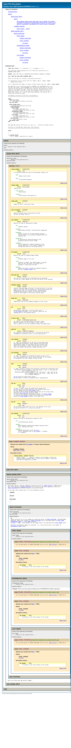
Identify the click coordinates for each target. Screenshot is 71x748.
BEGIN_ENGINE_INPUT (17, 31)
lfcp (37, 24)
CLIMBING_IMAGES (19, 26)
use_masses (25, 24)
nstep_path (35, 21)
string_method (20, 21)
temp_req (42, 22)
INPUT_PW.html (48, 528)
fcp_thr (46, 24)
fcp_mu (41, 24)
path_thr (19, 24)
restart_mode (28, 21)
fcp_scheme (52, 24)
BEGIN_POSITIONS (19, 33)
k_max (49, 22)
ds (46, 22)
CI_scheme (20, 22)
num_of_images (43, 21)
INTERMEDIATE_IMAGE (23, 45)
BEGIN (10, 14)
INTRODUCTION (12, 11)
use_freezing (32, 24)
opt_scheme (51, 21)
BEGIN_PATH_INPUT (16, 16)
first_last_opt (26, 22)
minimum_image (35, 22)
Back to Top (64, 199)
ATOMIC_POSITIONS (25, 38)
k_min (53, 22)
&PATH (16, 19)
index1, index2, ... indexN (23, 28)
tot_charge (25, 43)
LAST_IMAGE (20, 55)
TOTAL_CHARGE (24, 40)
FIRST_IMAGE (20, 36)
